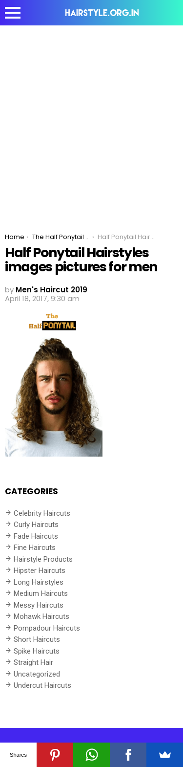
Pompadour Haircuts (47, 628)
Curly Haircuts (36, 524)
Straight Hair (33, 662)
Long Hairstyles (38, 582)
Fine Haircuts (35, 547)
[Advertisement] (91, 122)
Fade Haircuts (36, 536)
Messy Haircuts (38, 605)
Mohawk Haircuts (41, 616)
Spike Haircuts (37, 651)
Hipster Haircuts (39, 570)
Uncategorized (37, 674)
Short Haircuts (37, 639)
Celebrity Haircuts (42, 513)
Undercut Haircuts (42, 685)
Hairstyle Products (43, 559)
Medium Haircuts (41, 593)
